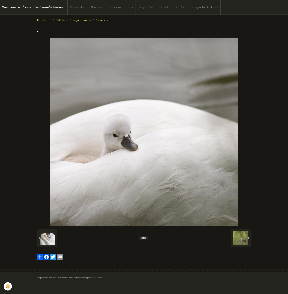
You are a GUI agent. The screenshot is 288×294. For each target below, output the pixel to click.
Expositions (114, 7)
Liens (130, 7)
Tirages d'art (145, 7)
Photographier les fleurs (204, 7)
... (50, 20)
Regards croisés (82, 20)
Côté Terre (62, 20)
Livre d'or (179, 7)
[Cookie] (8, 286)
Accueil (41, 20)
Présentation (77, 7)
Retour (144, 238)
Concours (96, 7)
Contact (163, 7)
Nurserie (101, 20)
